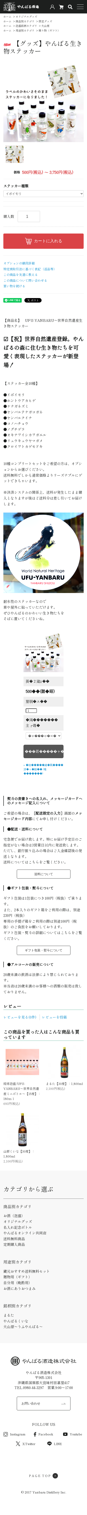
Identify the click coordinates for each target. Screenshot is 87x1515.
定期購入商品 (14, 1244)
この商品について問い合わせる (25, 280)
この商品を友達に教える (20, 274)
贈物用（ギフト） (17, 1276)
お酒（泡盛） (14, 1215)
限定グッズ (45, 21)
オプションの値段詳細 (19, 263)
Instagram (14, 1434)
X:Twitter (26, 1443)
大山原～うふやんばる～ (23, 1326)
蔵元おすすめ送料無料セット (26, 1271)
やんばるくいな (15, 1321)
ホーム (7, 16)
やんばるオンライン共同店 (24, 1233)
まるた (8, 1315)
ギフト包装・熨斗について (43, 950)
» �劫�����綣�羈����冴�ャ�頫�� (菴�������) (43, 769)
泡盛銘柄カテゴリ (26, 26)
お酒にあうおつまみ (19, 1288)
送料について (43, 874)
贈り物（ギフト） (49, 30)
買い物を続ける (14, 286)
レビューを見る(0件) (19, 1017)
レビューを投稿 (54, 1017)
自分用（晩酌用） (17, 1282)
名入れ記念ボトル (17, 1227)
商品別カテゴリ (25, 21)
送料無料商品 (14, 1238)
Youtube (72, 1434)
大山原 (45, 26)
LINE (54, 1443)
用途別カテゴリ (25, 30)
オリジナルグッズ (26, 16)
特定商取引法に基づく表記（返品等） (30, 269)
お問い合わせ (30, 1403)
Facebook (43, 1434)
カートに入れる (43, 241)
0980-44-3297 (33, 1387)
